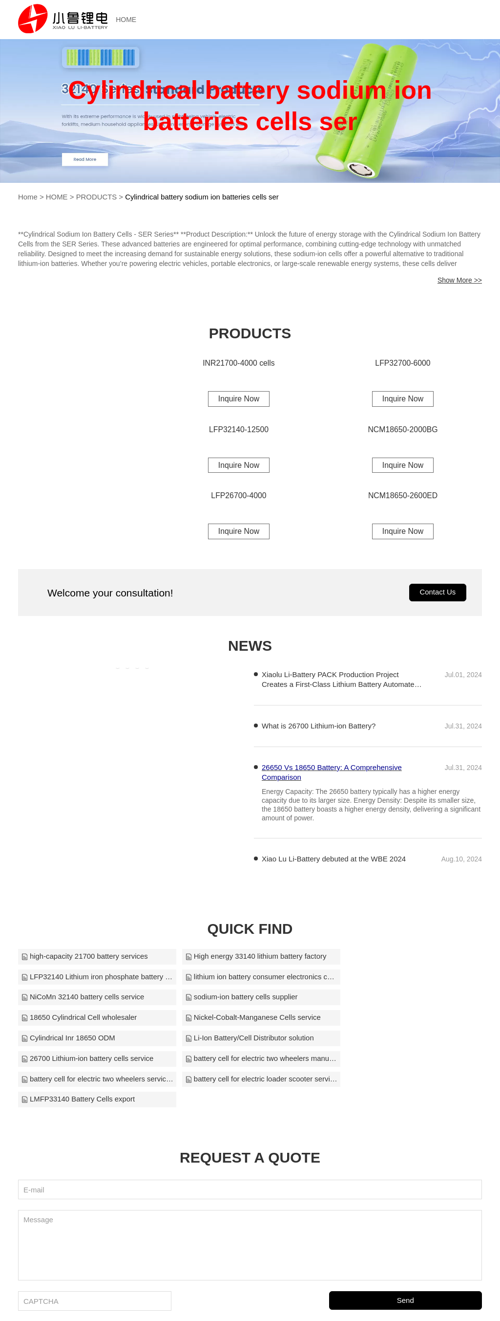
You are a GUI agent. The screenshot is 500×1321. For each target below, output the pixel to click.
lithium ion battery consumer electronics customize (93, 978)
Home (28, 197)
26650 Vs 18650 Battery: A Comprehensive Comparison (332, 774)
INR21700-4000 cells (238, 362)
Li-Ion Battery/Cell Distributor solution (86, 1019)
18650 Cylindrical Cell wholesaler (79, 999)
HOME (130, 19)
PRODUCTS (96, 197)
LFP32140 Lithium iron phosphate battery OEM (406, 958)
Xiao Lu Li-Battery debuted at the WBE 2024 (334, 860)
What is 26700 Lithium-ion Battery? (318, 727)
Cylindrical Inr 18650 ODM (381, 999)
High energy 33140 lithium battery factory (249, 958)
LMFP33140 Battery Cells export (391, 1040)
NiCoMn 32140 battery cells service (240, 978)
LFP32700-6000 (403, 362)
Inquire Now (238, 398)
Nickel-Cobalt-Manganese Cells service (246, 999)
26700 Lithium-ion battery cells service (244, 1019)
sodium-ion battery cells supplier (390, 978)
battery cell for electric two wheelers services (93, 1040)
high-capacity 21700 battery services (84, 958)
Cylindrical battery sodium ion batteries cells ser (203, 197)
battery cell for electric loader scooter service (250, 1040)
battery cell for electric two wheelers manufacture (406, 1019)
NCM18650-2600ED (403, 496)
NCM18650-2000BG (403, 429)
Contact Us (437, 594)
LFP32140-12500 (238, 429)
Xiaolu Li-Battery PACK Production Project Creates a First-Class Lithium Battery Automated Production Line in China (340, 681)
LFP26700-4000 (239, 496)
